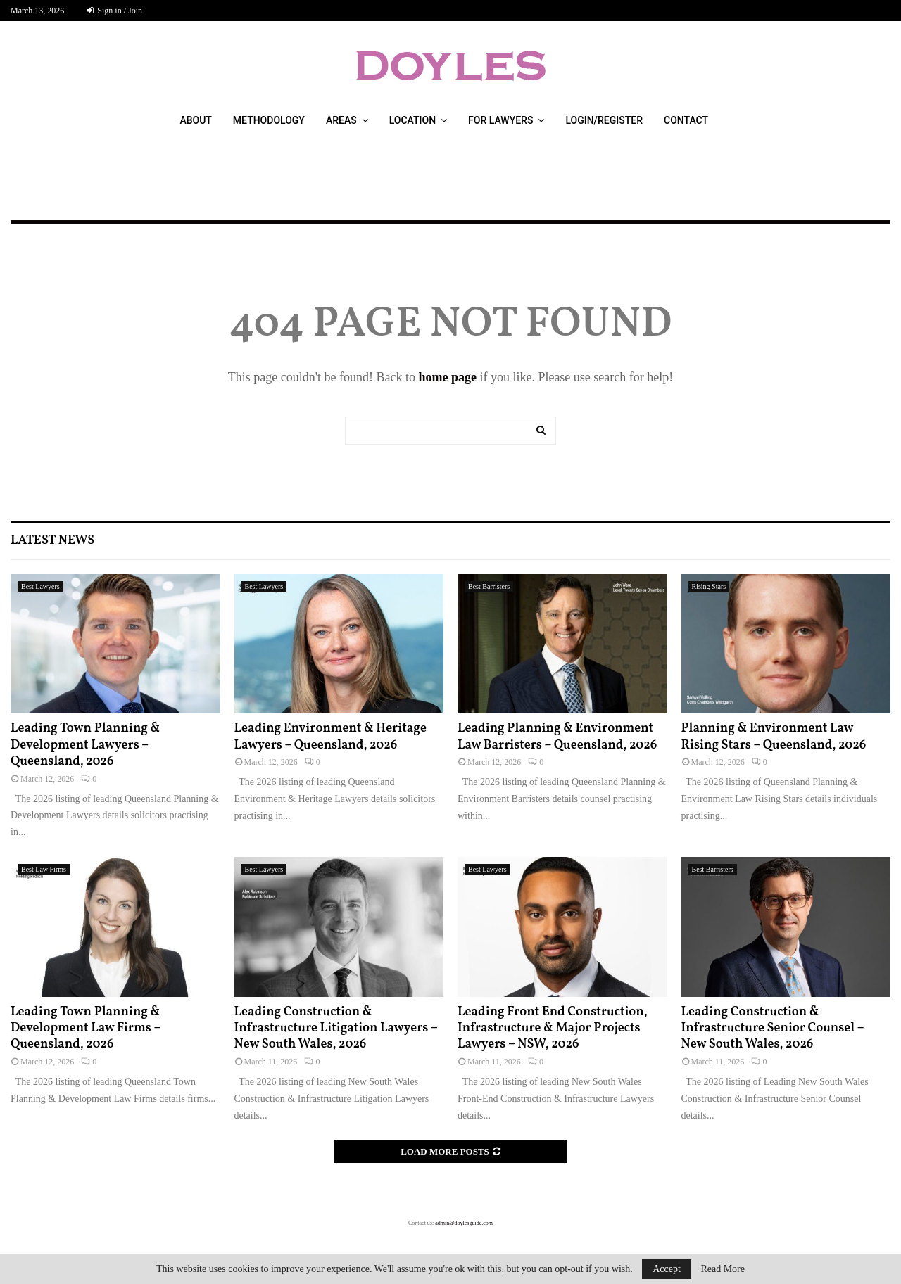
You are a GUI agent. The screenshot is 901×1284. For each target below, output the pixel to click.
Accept (667, 1269)
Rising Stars (709, 586)
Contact (686, 120)
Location (412, 120)
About (195, 120)
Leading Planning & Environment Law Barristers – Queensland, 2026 (557, 737)
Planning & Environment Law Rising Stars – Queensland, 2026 (774, 737)
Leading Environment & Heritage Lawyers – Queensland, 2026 (330, 737)
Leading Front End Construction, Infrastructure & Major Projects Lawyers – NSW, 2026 (553, 1028)
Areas (341, 120)
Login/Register (604, 120)
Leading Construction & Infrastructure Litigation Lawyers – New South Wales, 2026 (336, 1028)
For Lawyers (500, 120)
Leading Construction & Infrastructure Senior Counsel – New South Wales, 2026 (772, 1028)
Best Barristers (489, 586)
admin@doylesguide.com (464, 1223)
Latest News (52, 540)
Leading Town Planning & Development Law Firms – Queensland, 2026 (85, 1028)
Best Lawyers (40, 586)
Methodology (269, 120)
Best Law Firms (43, 869)
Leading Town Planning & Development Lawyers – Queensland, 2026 (85, 745)
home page (447, 377)
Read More (722, 1269)
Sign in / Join (114, 10)
